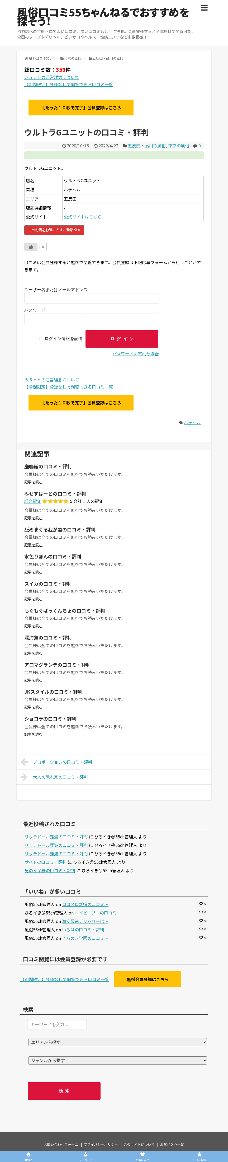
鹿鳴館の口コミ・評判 (48, 466)
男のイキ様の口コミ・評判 (50, 870)
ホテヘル (192, 422)
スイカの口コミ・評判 (48, 583)
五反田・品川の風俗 (147, 145)
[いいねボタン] (30, 247)
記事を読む (33, 481)
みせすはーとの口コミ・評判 (55, 493)
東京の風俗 (178, 145)
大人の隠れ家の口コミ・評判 (54, 777)
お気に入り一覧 (172, 1144)
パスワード (34, 310)
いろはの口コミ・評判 (83, 929)
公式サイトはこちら (83, 216)
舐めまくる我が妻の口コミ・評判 (60, 529)
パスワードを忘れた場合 (135, 354)
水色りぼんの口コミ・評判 (52, 556)
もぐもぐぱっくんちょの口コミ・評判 (64, 610)
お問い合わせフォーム (61, 1144)
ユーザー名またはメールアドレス (56, 289)
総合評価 (32, 501)
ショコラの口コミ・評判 (50, 718)
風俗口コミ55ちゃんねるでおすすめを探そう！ (103, 16)
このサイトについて (139, 1144)
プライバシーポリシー (101, 1144)
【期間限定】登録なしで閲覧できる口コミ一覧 (68, 84)
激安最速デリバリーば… (85, 921)
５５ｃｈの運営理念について (51, 77)
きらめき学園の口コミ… (85, 938)
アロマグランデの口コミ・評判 (57, 664)
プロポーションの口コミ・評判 (56, 762)
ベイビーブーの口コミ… (98, 912)
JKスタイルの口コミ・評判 (53, 691)
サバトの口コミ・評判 (45, 862)
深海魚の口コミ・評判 (48, 637)
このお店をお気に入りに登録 (54, 230)
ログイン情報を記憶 (64, 339)
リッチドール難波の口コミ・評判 (56, 836)
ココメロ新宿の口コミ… (85, 904)
